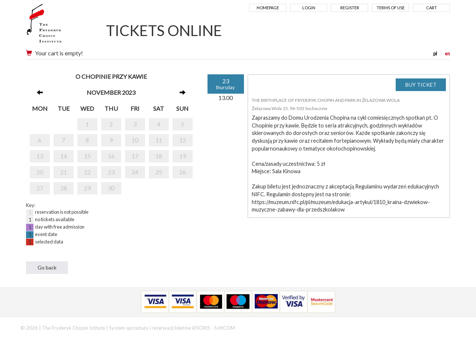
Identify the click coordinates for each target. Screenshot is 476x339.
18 (158, 155)
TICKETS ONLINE (164, 30)
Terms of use (391, 7)
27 (39, 187)
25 (158, 171)
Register (349, 7)
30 (111, 187)
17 (135, 155)
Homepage (268, 7)
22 (87, 171)
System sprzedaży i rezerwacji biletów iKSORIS (159, 328)
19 (182, 155)
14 (63, 155)
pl (435, 53)
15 (87, 155)
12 (182, 139)
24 (135, 171)
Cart (431, 7)
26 (182, 171)
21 (63, 171)
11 (158, 139)
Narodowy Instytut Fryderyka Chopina (58, 26)
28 (63, 187)
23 (111, 171)
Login (308, 7)
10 (135, 139)
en (447, 53)
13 (39, 155)
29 (87, 187)
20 (39, 171)
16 (111, 155)
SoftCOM (224, 328)
